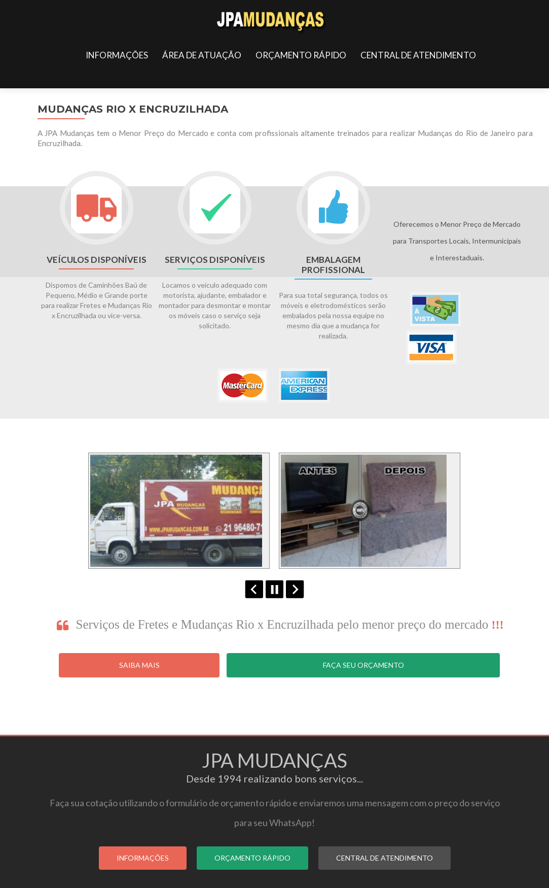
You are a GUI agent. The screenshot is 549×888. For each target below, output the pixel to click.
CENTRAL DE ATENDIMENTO (418, 55)
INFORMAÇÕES (117, 55)
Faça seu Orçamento (363, 665)
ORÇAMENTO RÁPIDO (300, 55)
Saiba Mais (139, 665)
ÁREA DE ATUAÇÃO (201, 55)
